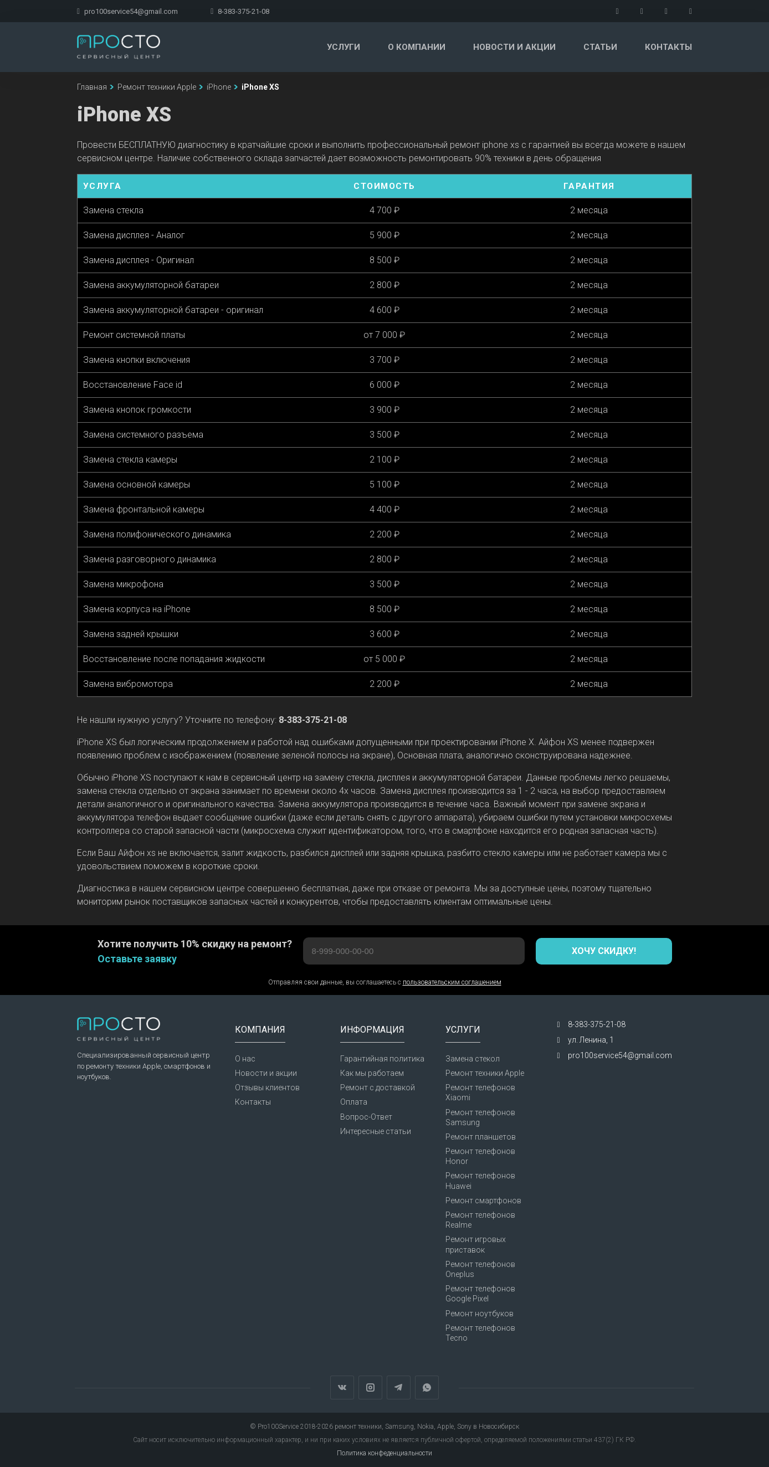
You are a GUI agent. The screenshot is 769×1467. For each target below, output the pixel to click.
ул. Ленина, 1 (591, 1039)
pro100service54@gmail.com (127, 11)
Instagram (370, 1387)
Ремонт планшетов (480, 1136)
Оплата (353, 1101)
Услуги (343, 47)
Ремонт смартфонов (483, 1200)
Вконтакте (342, 1387)
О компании (416, 47)
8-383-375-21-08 (240, 11)
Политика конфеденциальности (384, 1453)
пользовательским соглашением (452, 982)
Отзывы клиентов (267, 1087)
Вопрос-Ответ (366, 1116)
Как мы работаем (372, 1073)
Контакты (668, 47)
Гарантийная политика (382, 1058)
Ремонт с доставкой (377, 1087)
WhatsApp (427, 1387)
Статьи (600, 47)
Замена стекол (472, 1058)
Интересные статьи (375, 1131)
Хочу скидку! (604, 951)
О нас (245, 1058)
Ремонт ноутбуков (479, 1313)
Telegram (399, 1387)
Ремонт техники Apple (484, 1073)
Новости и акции (514, 47)
